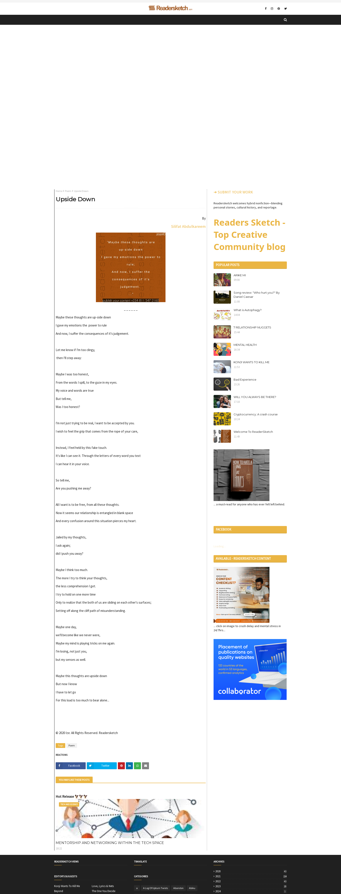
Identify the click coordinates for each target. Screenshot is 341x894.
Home (59, 191)
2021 (251, 876)
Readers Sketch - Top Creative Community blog (250, 234)
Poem (68, 191)
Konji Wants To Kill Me (67, 886)
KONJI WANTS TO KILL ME (251, 362)
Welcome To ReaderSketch (253, 431)
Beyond (58, 891)
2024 (251, 891)
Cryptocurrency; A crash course (256, 414)
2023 (251, 886)
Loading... (220, 546)
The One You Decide (103, 891)
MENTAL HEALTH (245, 344)
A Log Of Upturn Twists (155, 888)
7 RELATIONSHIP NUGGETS (252, 327)
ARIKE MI (240, 275)
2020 (251, 871)
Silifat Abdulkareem (188, 226)
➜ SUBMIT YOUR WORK (233, 192)
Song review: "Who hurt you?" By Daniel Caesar (257, 295)
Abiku (192, 888)
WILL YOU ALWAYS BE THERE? (255, 397)
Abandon (178, 888)
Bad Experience (245, 379)
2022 (251, 881)
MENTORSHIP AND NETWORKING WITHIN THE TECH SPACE (110, 843)
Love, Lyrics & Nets (103, 886)
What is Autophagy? (248, 310)
